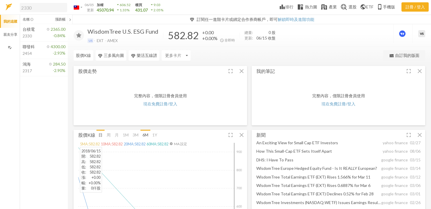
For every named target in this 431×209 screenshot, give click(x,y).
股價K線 (83, 55)
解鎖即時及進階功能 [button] (296, 19)
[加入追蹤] (79, 35)
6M (145, 134)
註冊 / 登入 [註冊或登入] (415, 6)
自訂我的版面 (404, 55)
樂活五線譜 (144, 55)
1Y (154, 134)
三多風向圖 (111, 55)
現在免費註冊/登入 (160, 103)
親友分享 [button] (10, 34)
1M (126, 134)
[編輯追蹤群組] (9, 47)
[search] (43, 7)
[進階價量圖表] (403, 33)
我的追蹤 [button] (10, 21)
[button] (42, 7)
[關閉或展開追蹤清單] (70, 19)
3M (135, 134)
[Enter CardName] (176, 55)
